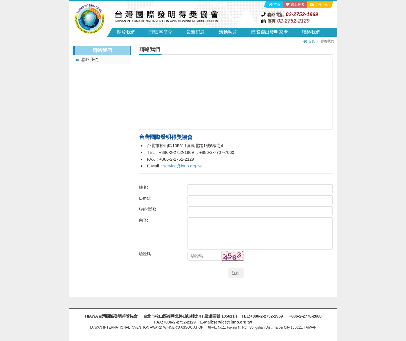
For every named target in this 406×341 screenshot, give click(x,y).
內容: (143, 220)
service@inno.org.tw (182, 165)
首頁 (276, 4)
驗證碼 (145, 254)
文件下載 (321, 4)
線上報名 (297, 4)
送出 (236, 273)
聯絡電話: (147, 209)
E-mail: (145, 198)
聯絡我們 (89, 59)
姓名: (143, 187)
